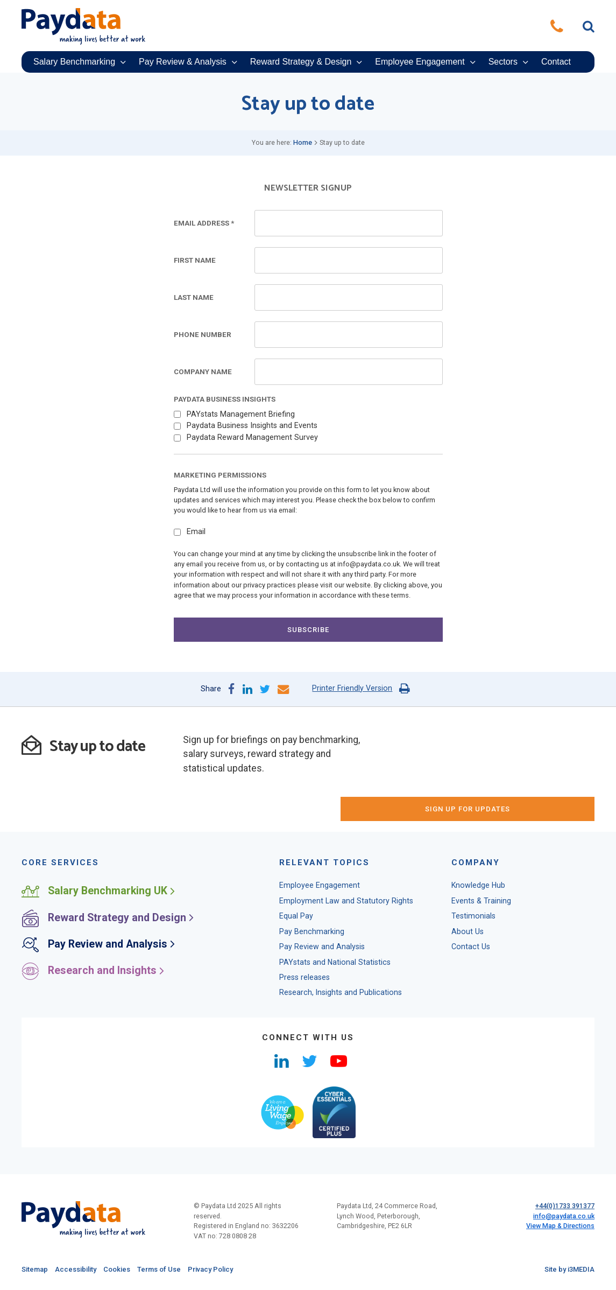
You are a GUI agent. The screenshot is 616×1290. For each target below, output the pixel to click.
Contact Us (470, 918)
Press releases (304, 948)
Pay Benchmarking (311, 903)
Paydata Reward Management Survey (252, 437)
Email (196, 531)
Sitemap (35, 1241)
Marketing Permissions (220, 475)
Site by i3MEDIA (569, 1241)
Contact (556, 62)
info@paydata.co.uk (563, 1187)
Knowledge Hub (478, 856)
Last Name (194, 297)
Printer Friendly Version (352, 688)
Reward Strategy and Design (108, 889)
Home (302, 142)
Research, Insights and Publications (340, 963)
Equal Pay (296, 887)
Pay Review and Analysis (99, 915)
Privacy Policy (210, 1241)
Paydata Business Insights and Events (252, 425)
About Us (467, 903)
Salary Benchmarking (74, 62)
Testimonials (473, 887)
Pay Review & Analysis (182, 62)
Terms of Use (159, 1241)
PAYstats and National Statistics (335, 933)
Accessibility (75, 1241)
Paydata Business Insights (224, 399)
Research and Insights (93, 942)
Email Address (204, 223)
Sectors (503, 62)
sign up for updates (494, 749)
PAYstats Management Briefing (241, 414)
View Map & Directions (560, 1197)
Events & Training (481, 872)
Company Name (203, 371)
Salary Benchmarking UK (99, 862)
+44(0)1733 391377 (564, 1177)
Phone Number (202, 334)
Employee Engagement (419, 62)
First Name (195, 260)
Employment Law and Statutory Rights (346, 872)
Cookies (116, 1241)
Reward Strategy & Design (301, 62)
